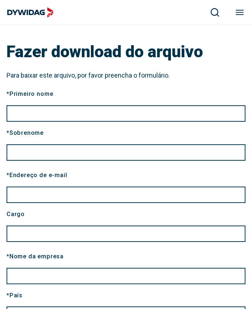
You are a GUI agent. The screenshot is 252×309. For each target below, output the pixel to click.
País (15, 295)
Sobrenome (25, 132)
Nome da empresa (35, 256)
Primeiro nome (30, 93)
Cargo (16, 214)
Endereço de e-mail (37, 175)
